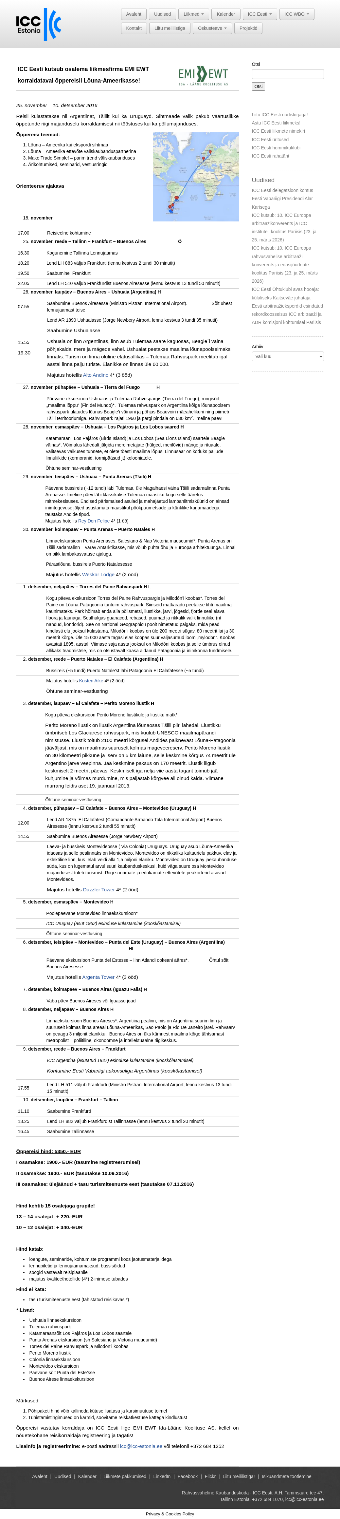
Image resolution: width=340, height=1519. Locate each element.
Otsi (256, 64)
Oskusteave (212, 28)
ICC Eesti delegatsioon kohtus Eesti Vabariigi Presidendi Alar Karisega (282, 198)
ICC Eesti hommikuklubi (276, 147)
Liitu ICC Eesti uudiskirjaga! (280, 114)
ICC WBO (297, 14)
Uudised (162, 14)
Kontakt (134, 28)
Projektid (248, 28)
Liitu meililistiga (169, 28)
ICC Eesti (260, 14)
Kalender (226, 14)
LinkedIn (161, 1476)
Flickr (210, 1476)
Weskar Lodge (98, 574)
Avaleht (133, 14)
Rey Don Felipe (94, 520)
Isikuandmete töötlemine (287, 1476)
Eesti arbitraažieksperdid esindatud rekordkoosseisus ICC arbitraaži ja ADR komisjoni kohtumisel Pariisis (287, 314)
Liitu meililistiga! (239, 1476)
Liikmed (194, 14)
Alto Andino (95, 375)
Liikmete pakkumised (124, 1476)
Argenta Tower (98, 977)
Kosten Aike (91, 680)
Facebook (188, 1476)
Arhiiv (257, 346)
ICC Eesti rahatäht (270, 156)
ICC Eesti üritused (270, 139)
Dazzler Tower (99, 889)
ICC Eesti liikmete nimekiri (278, 131)
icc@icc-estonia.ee (141, 1446)
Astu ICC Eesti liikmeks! (276, 122)
